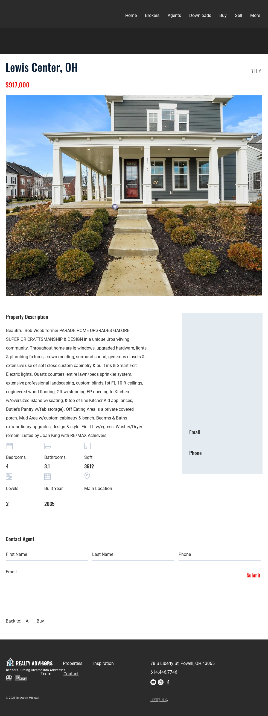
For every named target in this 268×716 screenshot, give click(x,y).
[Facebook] (168, 682)
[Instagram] (161, 682)
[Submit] (252, 575)
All (28, 621)
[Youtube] (153, 682)
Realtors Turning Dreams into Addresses (35, 670)
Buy (40, 621)
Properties (78, 663)
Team (51, 673)
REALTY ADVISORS (34, 663)
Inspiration (103, 663)
